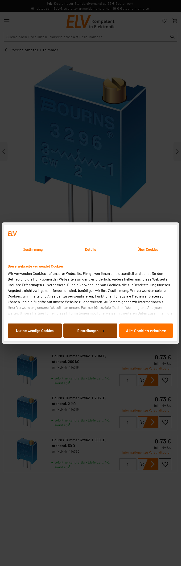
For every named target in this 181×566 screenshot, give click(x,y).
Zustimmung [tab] (33, 249)
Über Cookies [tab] (148, 249)
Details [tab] (90, 249)
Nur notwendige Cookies (34, 330)
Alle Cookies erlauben (146, 330)
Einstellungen (90, 330)
